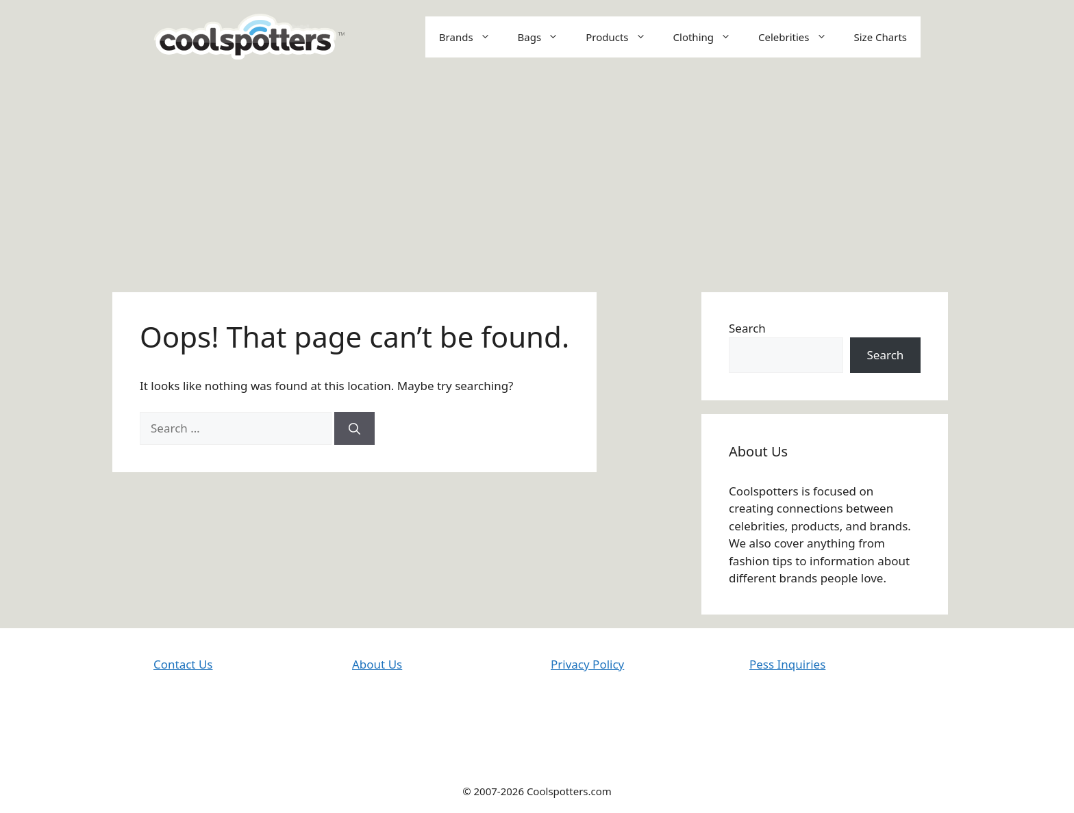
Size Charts (880, 37)
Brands (471, 36)
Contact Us (183, 664)
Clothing (709, 36)
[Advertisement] (537, 176)
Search (747, 328)
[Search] (354, 428)
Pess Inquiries (787, 664)
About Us (377, 664)
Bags (545, 36)
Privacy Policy (587, 664)
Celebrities (799, 36)
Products (622, 36)
